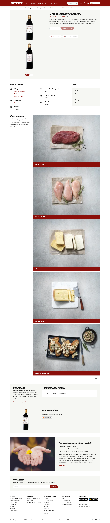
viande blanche (40, 217)
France (45, 8)
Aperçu (46, 498)
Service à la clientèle (66, 502)
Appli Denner (13, 504)
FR (96, 519)
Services (50, 3)
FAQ (63, 498)
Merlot (16, 94)
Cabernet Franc (18, 96)
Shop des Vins (42, 3)
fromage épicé (40, 321)
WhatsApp (12, 508)
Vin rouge (39, 8)
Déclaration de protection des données (48, 519)
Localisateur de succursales (33, 498)
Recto (27, 74)
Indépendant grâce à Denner (34, 502)
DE (92, 519)
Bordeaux (52, 8)
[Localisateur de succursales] (84, 3)
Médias (46, 513)
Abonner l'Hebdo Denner (16, 498)
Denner (56, 3)
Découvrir (33, 3)
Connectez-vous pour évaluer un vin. (23, 402)
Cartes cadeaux (14, 510)
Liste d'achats (13, 502)
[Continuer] (99, 378)
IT (99, 519)
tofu (36, 269)
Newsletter (13, 506)
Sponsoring (47, 504)
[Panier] (81, 3)
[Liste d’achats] (88, 3)
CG (68, 519)
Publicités (46, 508)
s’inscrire (53, 486)
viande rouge (39, 164)
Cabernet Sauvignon (19, 91)
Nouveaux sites (31, 500)
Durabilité (46, 502)
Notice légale (62, 519)
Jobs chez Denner (48, 500)
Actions (27, 3)
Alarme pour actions (15, 500)
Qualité (46, 506)
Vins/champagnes (29, 8)
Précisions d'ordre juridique (30, 519)
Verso (31, 74)
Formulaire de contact (67, 500)
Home (11, 8)
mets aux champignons (42, 373)
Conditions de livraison (67, 504)
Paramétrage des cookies (16, 519)
